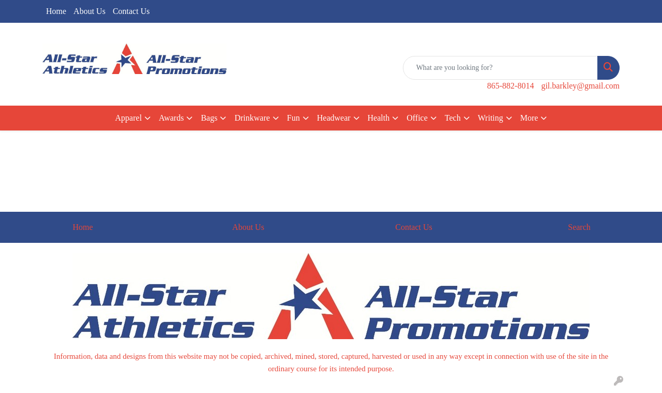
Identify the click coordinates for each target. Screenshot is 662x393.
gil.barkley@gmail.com (580, 85)
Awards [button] (171, 117)
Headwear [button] (334, 117)
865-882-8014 (510, 85)
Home (56, 11)
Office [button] (417, 117)
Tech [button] (453, 117)
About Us (89, 11)
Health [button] (379, 117)
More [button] (529, 117)
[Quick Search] (500, 68)
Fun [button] (293, 117)
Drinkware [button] (251, 117)
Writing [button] (490, 117)
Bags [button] (209, 117)
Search (579, 227)
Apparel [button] (128, 117)
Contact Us (131, 11)
